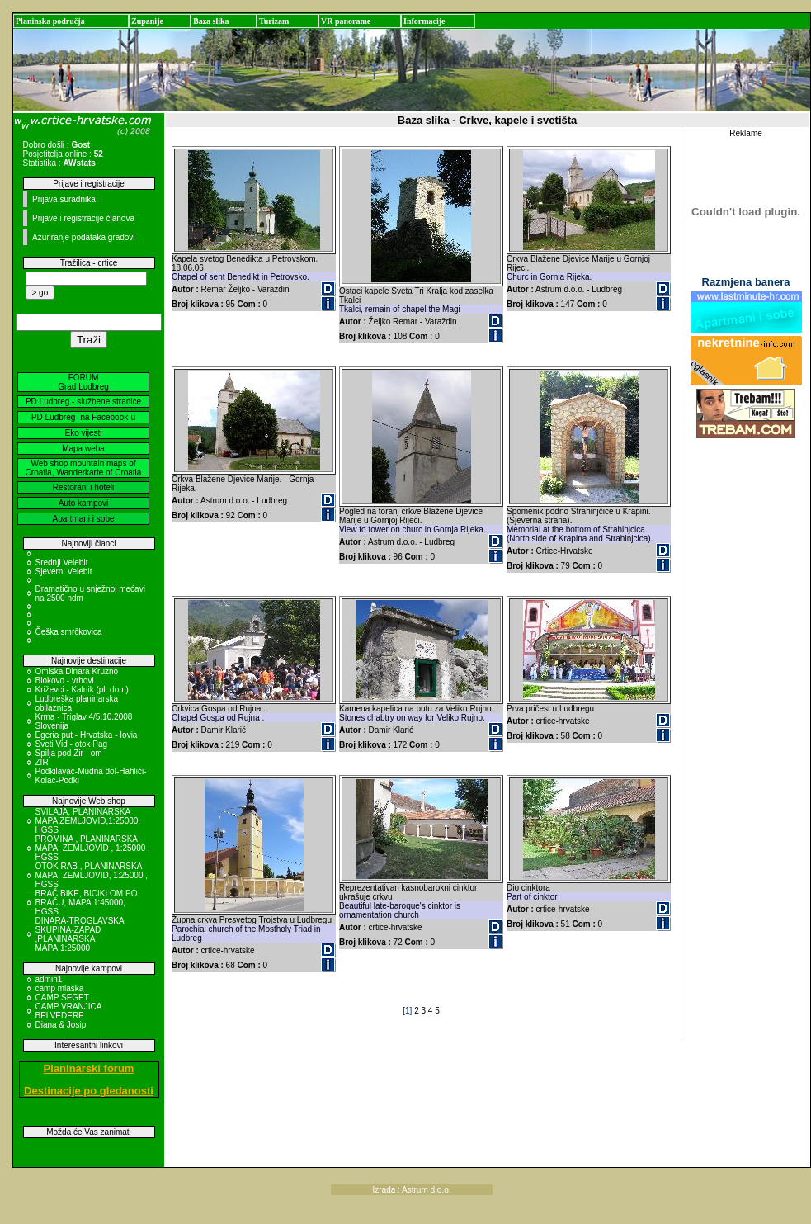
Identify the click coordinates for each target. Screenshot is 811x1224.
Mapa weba (83, 448)
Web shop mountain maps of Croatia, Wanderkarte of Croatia (84, 468)
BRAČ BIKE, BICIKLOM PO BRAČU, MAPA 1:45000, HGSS (86, 902)
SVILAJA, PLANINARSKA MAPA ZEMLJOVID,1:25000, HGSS (88, 820)
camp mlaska (59, 988)
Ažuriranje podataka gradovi (83, 237)
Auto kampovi (84, 503)
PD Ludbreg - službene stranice (83, 401)
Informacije (424, 21)
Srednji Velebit (61, 562)
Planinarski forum (89, 1068)
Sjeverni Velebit (63, 571)
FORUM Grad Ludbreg (83, 382)
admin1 (49, 979)
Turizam (274, 21)
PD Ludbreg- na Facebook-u (83, 417)
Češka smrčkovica (68, 631)
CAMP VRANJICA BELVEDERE (68, 1011)
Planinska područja (50, 21)
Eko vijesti (82, 432)
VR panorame (345, 21)
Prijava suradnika (64, 199)
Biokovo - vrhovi (64, 680)
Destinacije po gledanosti (88, 1091)
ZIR (42, 762)
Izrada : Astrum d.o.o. (412, 1189)
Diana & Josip (61, 1024)
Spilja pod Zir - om (68, 753)
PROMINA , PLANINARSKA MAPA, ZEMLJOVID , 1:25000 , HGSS (92, 848)
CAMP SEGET (62, 997)
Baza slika (211, 21)
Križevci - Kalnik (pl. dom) (82, 689)
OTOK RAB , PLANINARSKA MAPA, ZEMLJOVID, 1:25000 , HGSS (92, 875)
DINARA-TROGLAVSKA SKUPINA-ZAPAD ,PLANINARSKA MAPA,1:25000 (80, 934)
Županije (147, 21)
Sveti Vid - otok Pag (71, 744)
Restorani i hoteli (83, 487)
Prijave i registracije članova (83, 218)
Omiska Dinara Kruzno (77, 671)
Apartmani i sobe (83, 518)
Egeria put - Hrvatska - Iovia (86, 735)
